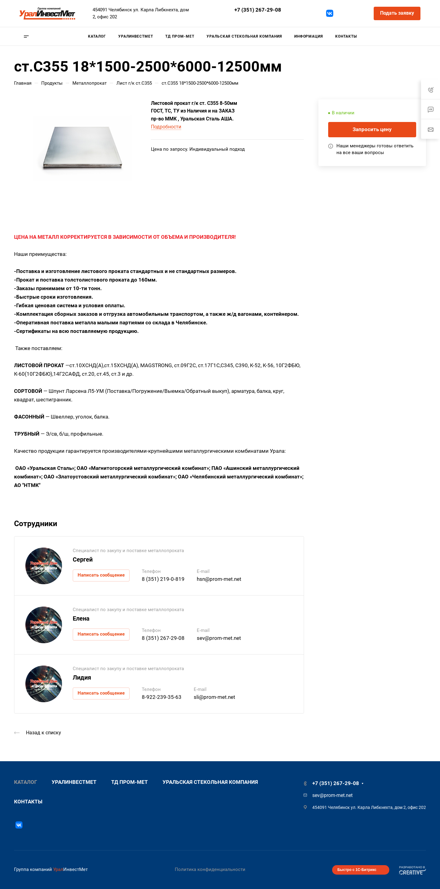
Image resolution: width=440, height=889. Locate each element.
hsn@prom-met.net (219, 579)
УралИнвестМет (74, 782)
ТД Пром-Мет (129, 782)
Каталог (25, 782)
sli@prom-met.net (214, 697)
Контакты (28, 802)
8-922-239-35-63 (162, 697)
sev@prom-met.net (249, 18)
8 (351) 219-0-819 (163, 579)
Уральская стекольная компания (210, 782)
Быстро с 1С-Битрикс (356, 870)
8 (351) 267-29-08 (163, 638)
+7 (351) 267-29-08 (257, 10)
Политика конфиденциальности (210, 869)
